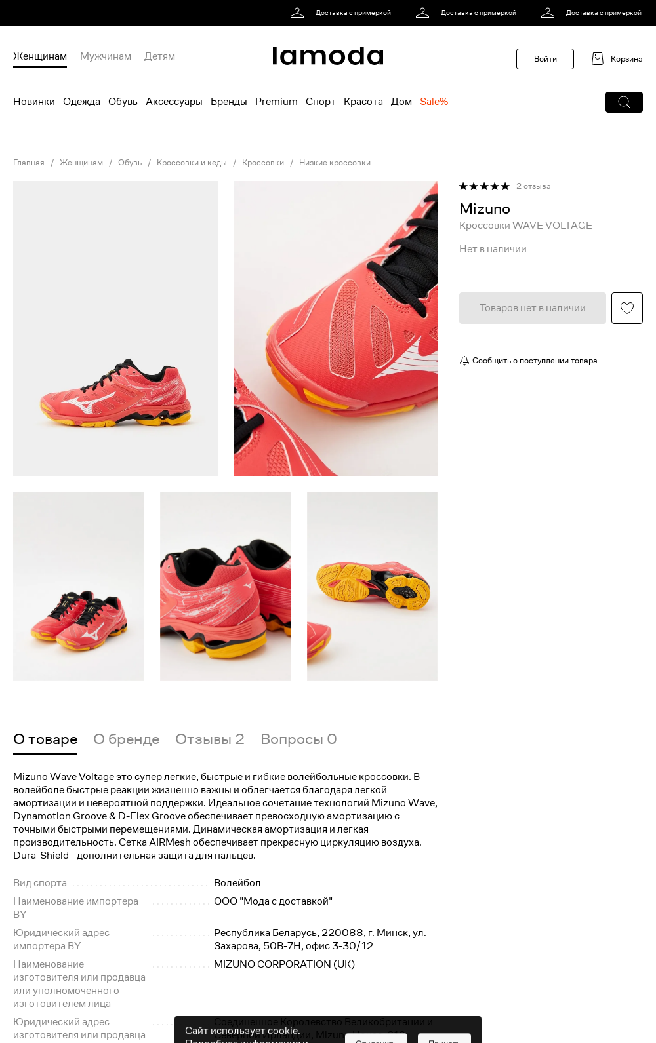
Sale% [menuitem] (434, 101)
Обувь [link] (130, 162)
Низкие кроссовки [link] (335, 162)
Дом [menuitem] (401, 101)
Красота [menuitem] (363, 101)
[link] (342, 13)
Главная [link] (29, 162)
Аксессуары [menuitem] (174, 101)
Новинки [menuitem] (34, 101)
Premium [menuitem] (276, 101)
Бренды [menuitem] (229, 101)
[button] (624, 102)
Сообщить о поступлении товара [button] (535, 360)
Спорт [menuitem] (321, 101)
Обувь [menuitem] (123, 101)
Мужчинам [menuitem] (105, 56)
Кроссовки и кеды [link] (192, 162)
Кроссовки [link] (263, 162)
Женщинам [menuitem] (40, 56)
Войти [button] (545, 58)
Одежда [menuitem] (81, 101)
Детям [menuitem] (159, 56)
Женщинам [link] (81, 162)
